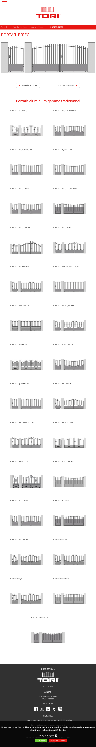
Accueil (4, 27)
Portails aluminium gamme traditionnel (28, 27)
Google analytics (46, 735)
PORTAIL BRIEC (56, 27)
